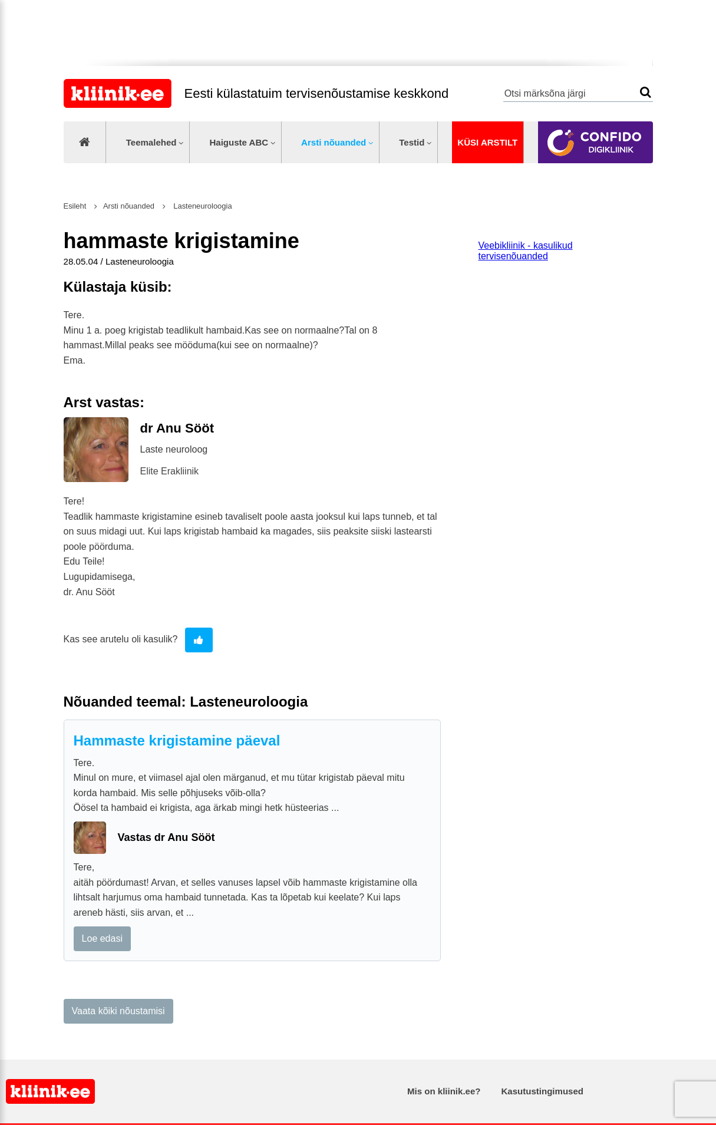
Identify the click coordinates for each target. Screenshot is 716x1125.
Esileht (75, 206)
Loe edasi (102, 938)
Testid (411, 142)
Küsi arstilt (487, 142)
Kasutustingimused (542, 1091)
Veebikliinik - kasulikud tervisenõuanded (526, 250)
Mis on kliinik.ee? (443, 1091)
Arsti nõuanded (333, 142)
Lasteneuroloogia (201, 206)
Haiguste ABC (238, 142)
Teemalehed (151, 142)
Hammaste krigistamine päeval (177, 740)
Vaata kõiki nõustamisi (118, 1011)
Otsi (645, 92)
